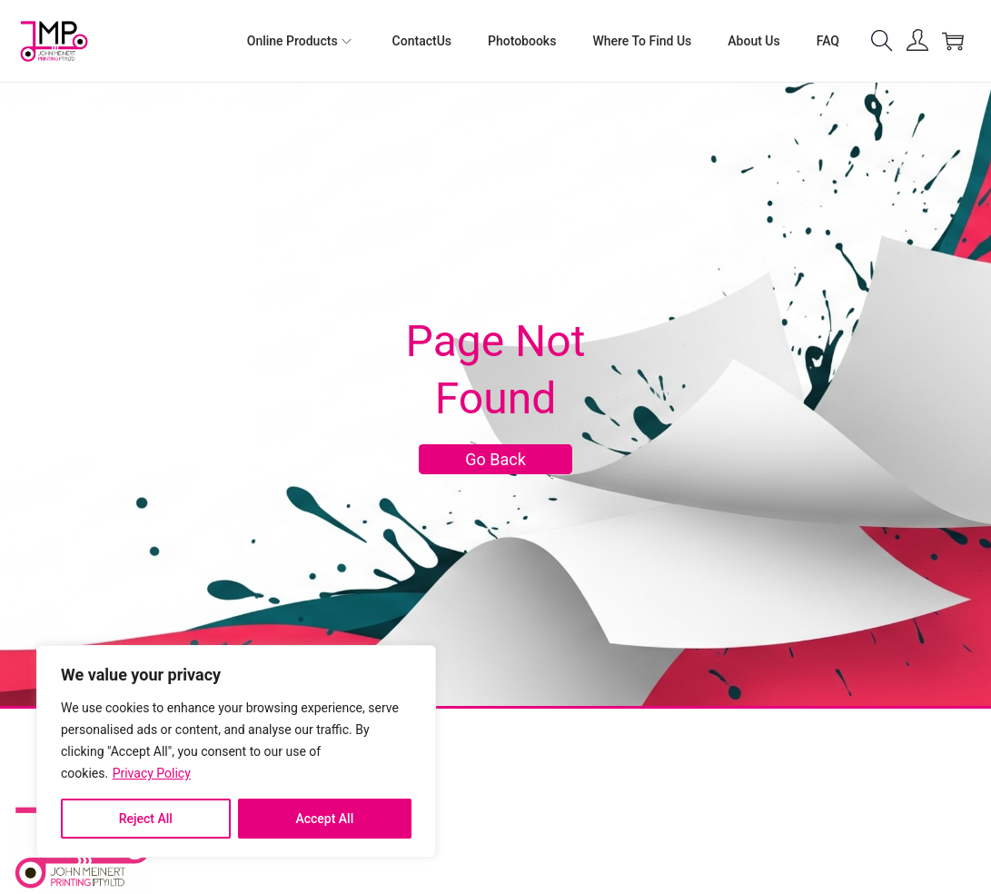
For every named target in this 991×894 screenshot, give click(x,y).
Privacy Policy (152, 773)
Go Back (495, 459)
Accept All (324, 818)
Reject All (146, 818)
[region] (236, 751)
